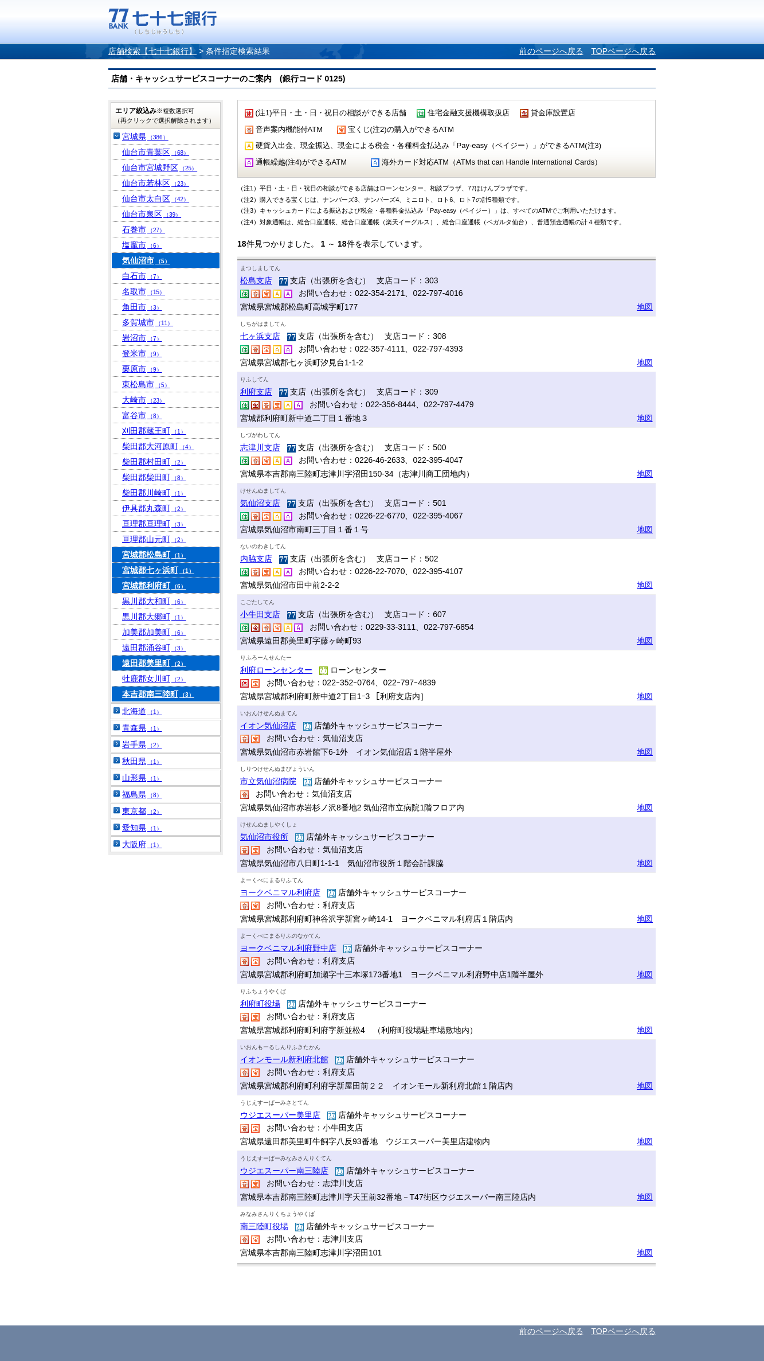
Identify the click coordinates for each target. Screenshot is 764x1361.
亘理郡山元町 (154, 539)
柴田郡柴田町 (154, 477)
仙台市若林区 (155, 183)
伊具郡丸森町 (154, 508)
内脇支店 (256, 558)
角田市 (142, 306)
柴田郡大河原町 (158, 446)
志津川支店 (260, 447)
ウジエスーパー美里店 (280, 1115)
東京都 (142, 811)
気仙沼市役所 (264, 836)
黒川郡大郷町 (154, 616)
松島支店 (256, 280)
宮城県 (145, 136)
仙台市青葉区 (155, 152)
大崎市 (143, 399)
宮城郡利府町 (154, 585)
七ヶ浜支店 (260, 336)
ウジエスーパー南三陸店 (284, 1170)
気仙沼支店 (260, 503)
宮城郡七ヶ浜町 (158, 570)
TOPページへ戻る (623, 51)
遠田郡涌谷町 (154, 647)
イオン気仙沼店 (268, 725)
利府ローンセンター (276, 669)
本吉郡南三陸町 (158, 694)
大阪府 (142, 844)
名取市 (143, 291)
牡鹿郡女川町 (154, 678)
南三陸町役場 (264, 1226)
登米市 (142, 353)
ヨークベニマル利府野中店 (288, 948)
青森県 (142, 727)
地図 (645, 306)
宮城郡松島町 (154, 554)
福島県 (142, 794)
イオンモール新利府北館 (284, 1059)
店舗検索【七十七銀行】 (152, 51)
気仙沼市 (146, 260)
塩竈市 (142, 244)
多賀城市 (147, 322)
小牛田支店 (260, 614)
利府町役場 (260, 1003)
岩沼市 (142, 337)
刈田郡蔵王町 (154, 430)
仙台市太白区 (155, 198)
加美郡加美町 (154, 632)
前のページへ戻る (551, 51)
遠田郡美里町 (154, 663)
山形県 (142, 777)
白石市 (142, 275)
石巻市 (143, 229)
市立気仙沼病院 (268, 781)
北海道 (142, 711)
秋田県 (142, 761)
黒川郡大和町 (154, 601)
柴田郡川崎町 (154, 492)
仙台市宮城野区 (159, 167)
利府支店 (256, 391)
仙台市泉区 (151, 214)
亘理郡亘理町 (154, 523)
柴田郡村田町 (154, 461)
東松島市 (146, 384)
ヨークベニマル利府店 (280, 892)
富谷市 (142, 415)
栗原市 (142, 368)
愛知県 (142, 827)
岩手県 (142, 744)
